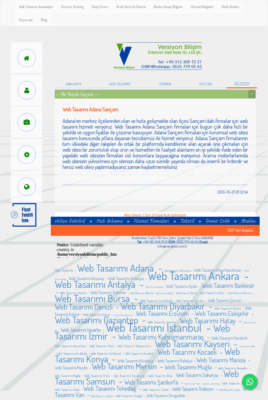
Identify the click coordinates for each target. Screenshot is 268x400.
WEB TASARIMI (119, 84)
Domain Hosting (72, 6)
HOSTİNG (206, 84)
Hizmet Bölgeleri (202, 6)
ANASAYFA (73, 84)
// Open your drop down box (155, 94)
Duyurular (26, 20)
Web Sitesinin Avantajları (36, 6)
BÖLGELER (241, 84)
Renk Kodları (230, 6)
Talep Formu (100, 6)
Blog (44, 20)
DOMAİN (165, 84)
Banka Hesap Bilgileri (168, 6)
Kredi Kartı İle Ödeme (131, 6)
